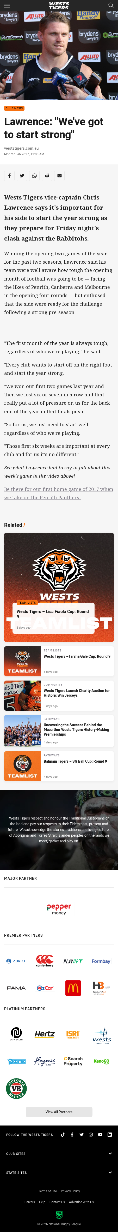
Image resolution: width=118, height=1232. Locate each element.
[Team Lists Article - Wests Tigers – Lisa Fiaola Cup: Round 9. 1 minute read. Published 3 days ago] (59, 587)
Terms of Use (47, 1191)
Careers (29, 1202)
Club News (14, 108)
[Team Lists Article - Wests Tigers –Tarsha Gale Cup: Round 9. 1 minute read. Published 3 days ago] (59, 661)
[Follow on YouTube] (100, 1134)
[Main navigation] (7, 6)
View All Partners (59, 1111)
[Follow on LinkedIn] (110, 1134)
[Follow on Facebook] (72, 1134)
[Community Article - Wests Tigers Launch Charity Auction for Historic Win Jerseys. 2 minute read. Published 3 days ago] (59, 696)
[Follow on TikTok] (63, 1134)
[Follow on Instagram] (91, 1134)
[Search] (111, 5)
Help (42, 1202)
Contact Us (57, 1202)
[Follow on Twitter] (81, 1134)
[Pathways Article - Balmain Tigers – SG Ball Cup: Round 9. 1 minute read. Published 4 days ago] (59, 766)
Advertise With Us (81, 1202)
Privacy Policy (70, 1191)
